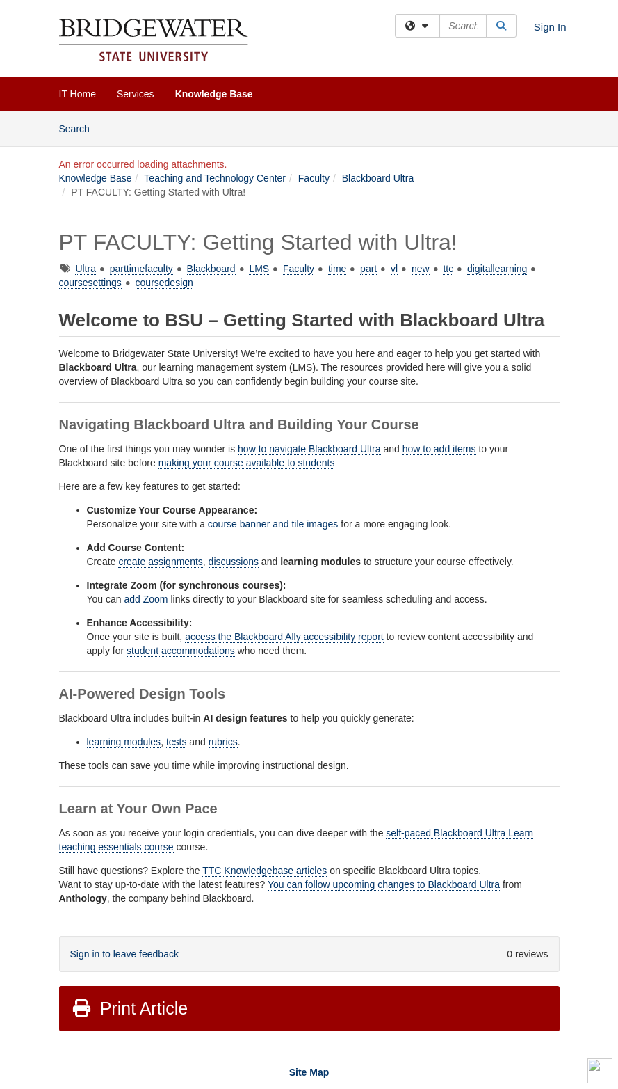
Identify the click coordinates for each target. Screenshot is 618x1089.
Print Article (129, 1008)
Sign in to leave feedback (124, 954)
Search (79, 127)
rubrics (223, 741)
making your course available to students (246, 462)
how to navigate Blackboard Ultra (309, 448)
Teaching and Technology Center (215, 178)
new (421, 268)
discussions (234, 561)
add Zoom (147, 599)
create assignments (160, 561)
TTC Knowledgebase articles (264, 870)
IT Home (77, 94)
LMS (259, 268)
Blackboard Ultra (378, 178)
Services (135, 94)
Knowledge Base (214, 94)
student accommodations (181, 650)
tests (176, 741)
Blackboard (211, 268)
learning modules (124, 741)
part (368, 268)
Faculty (314, 178)
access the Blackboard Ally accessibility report (284, 636)
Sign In (550, 27)
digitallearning (497, 268)
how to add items (439, 448)
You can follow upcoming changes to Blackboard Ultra (384, 884)
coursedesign (164, 282)
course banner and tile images (273, 524)
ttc (448, 268)
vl (394, 268)
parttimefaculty (141, 268)
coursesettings (90, 282)
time (337, 268)
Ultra (85, 268)
